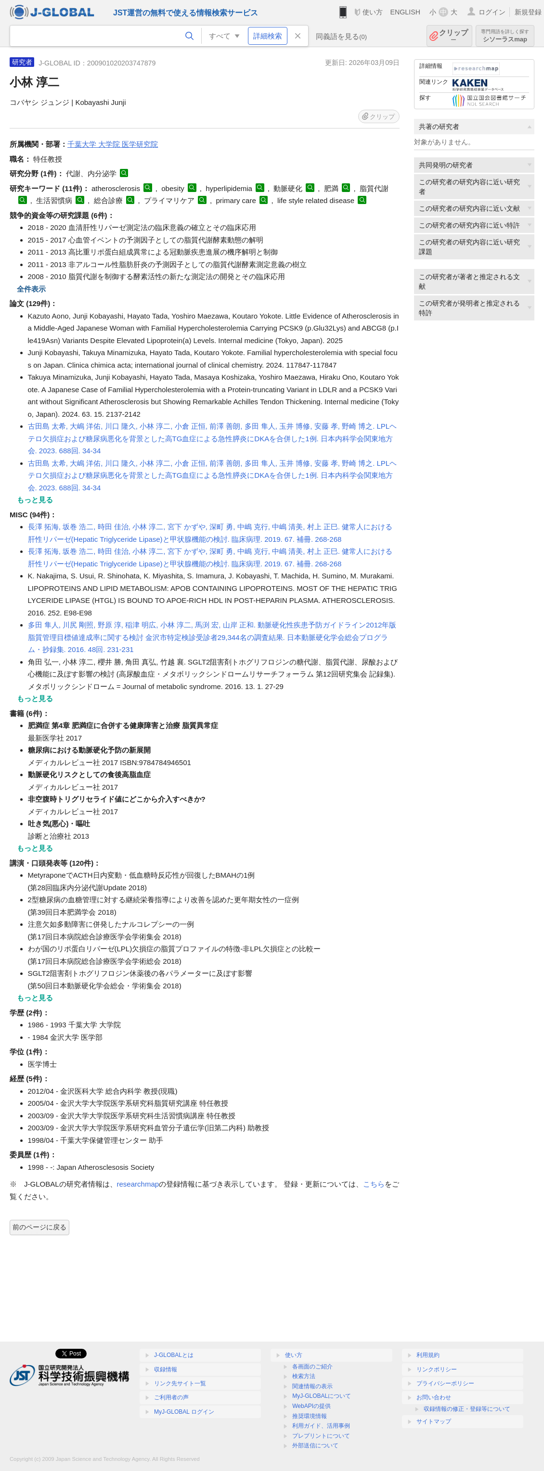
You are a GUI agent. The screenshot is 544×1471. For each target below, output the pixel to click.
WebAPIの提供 (311, 1406)
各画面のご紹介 (312, 1366)
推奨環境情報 (309, 1416)
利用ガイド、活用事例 (321, 1425)
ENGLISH (405, 12)
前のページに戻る (39, 1227)
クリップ (453, 35)
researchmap (138, 1184)
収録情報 (165, 1369)
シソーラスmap (505, 36)
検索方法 (303, 1376)
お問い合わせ (433, 1397)
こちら (374, 1184)
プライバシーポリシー (445, 1383)
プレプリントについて (321, 1436)
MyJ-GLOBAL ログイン (184, 1411)
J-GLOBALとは (174, 1355)
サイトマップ (433, 1421)
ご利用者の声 (171, 1397)
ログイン (492, 12)
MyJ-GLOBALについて (321, 1396)
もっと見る (35, 500)
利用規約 (428, 1355)
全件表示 (31, 289)
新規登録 (528, 12)
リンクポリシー (436, 1369)
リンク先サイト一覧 (180, 1383)
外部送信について (315, 1445)
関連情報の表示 (312, 1386)
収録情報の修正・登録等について (467, 1409)
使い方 (373, 12)
